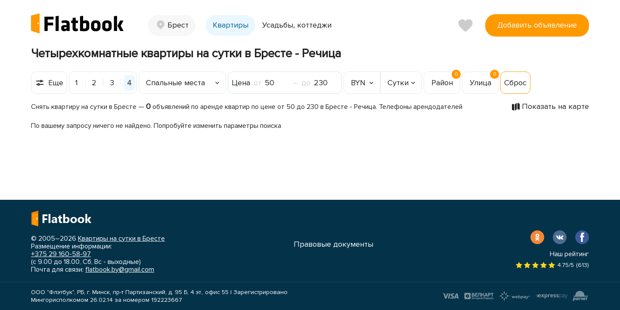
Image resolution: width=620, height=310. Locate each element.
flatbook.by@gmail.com (119, 269)
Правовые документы (333, 244)
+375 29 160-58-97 (61, 254)
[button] (171, 25)
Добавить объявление (537, 25)
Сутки (398, 82)
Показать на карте (555, 106)
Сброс (515, 82)
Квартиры (230, 25)
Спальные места (175, 82)
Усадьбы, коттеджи (297, 25)
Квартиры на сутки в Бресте (121, 238)
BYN (358, 82)
